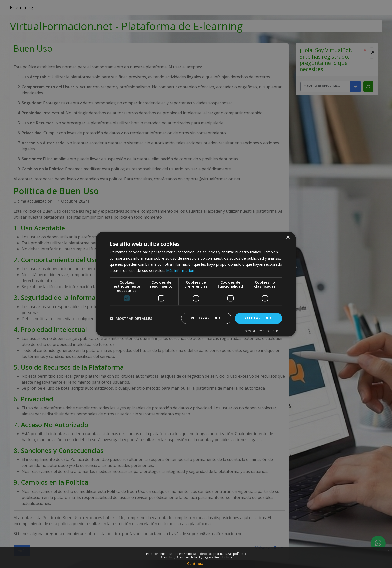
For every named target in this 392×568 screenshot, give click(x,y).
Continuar (196, 563)
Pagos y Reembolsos (217, 557)
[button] (131, 318)
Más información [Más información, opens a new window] (180, 270)
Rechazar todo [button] (206, 318)
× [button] (288, 237)
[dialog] (196, 284)
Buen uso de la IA (188, 557)
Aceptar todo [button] (258, 318)
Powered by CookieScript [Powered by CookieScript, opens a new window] (263, 331)
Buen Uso (167, 557)
